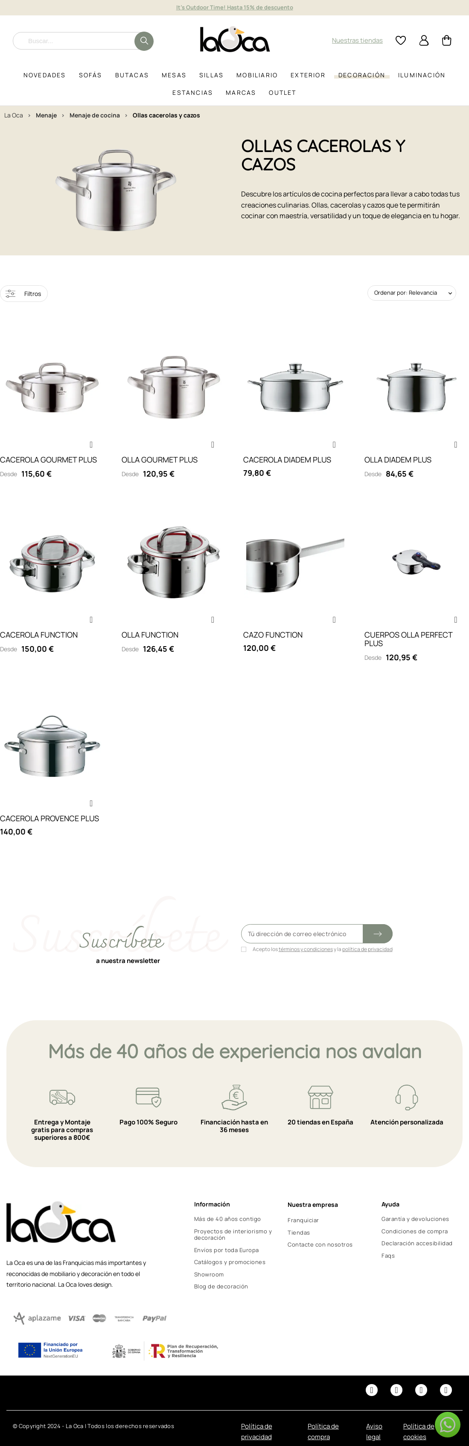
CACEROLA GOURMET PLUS (48, 459)
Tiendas (299, 1232)
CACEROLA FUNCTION (39, 634)
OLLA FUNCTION (150, 634)
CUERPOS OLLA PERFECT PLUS (408, 638)
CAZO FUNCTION (273, 634)
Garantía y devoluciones (415, 1219)
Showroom (209, 1274)
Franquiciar (303, 1220)
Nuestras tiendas (357, 40)
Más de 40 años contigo (227, 1219)
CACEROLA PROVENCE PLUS (49, 818)
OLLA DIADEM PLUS (397, 459)
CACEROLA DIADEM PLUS (287, 459)
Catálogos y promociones (230, 1262)
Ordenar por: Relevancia (405, 292)
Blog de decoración (221, 1286)
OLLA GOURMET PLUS (160, 459)
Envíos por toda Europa (226, 1250)
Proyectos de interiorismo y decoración (233, 1234)
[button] (91, 444)
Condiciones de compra (415, 1231)
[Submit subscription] (378, 933)
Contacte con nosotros (320, 1244)
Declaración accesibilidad (417, 1243)
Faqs (388, 1255)
